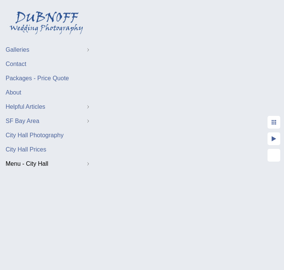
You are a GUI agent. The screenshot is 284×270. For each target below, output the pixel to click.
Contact (16, 64)
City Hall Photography (35, 135)
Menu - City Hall (27, 163)
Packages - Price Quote (37, 78)
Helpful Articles (25, 107)
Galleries (17, 49)
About (13, 92)
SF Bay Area (22, 121)
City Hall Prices (26, 149)
